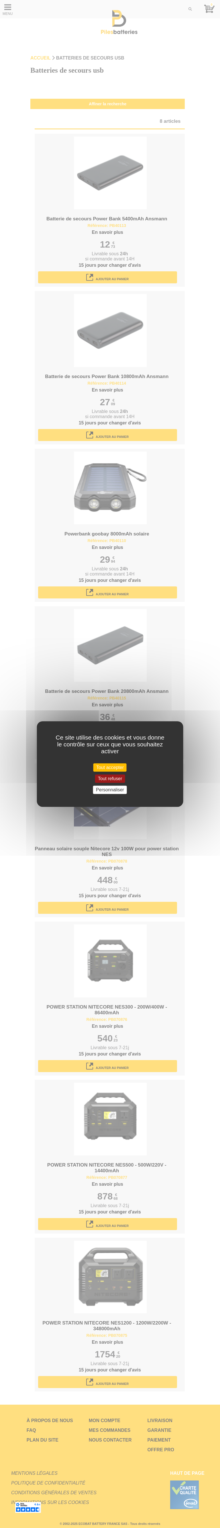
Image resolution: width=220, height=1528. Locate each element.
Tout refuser (110, 778)
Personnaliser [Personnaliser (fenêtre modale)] (110, 789)
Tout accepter (110, 767)
